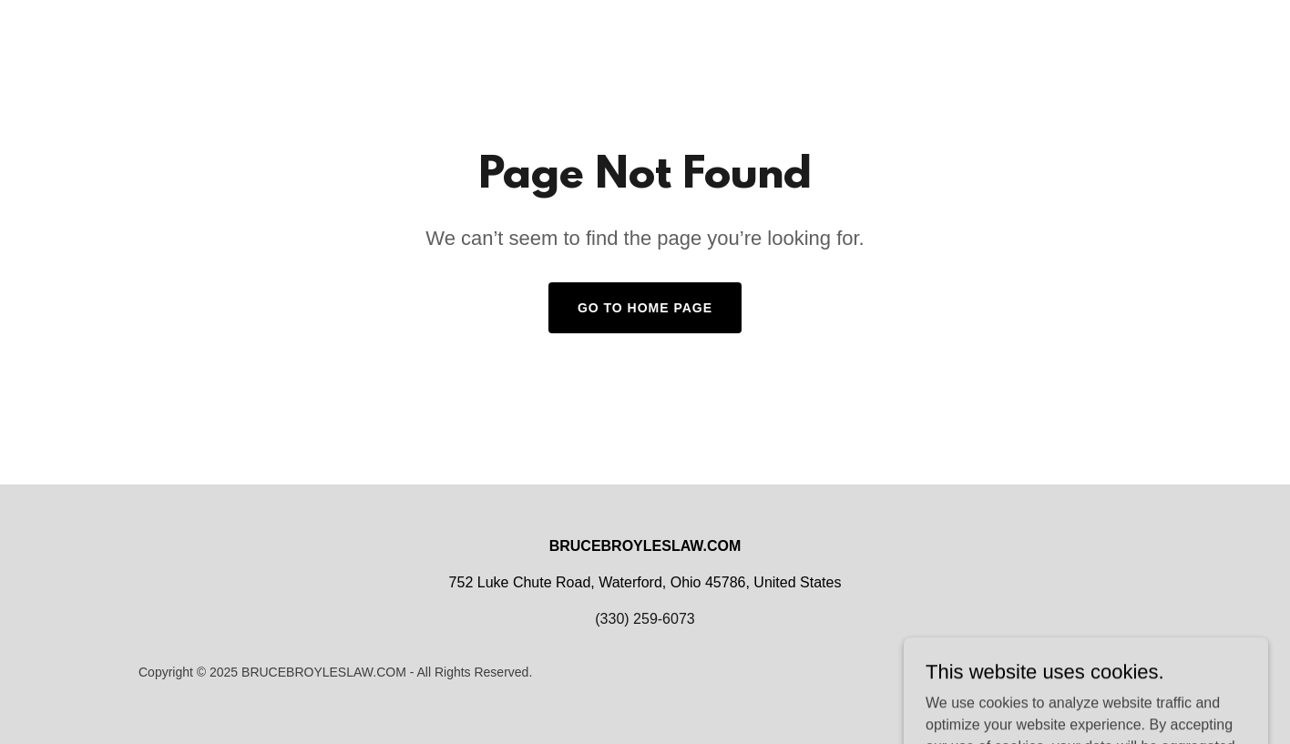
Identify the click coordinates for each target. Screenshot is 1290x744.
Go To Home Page (645, 308)
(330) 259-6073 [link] (644, 619)
